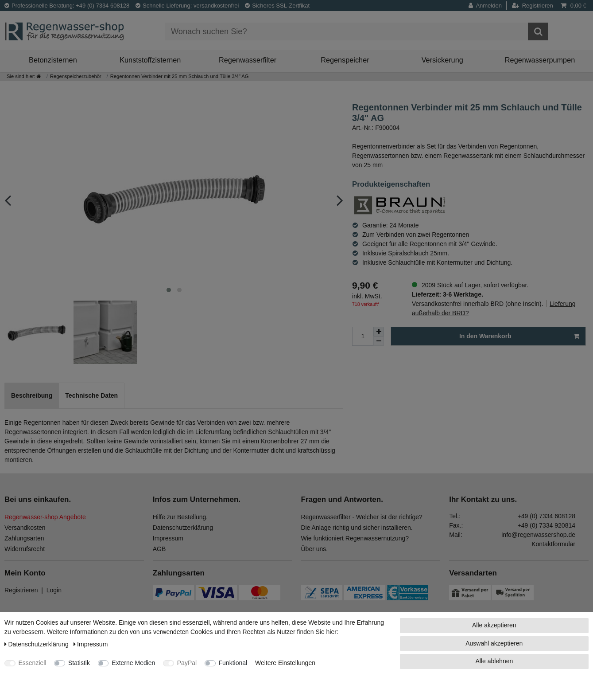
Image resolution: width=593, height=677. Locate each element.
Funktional (233, 662)
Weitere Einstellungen (285, 662)
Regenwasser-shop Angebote (45, 516)
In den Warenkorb (519, 336)
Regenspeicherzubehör (75, 76)
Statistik (79, 662)
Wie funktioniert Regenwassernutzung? (355, 538)
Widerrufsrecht (24, 548)
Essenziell (33, 662)
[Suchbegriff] (346, 31)
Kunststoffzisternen (150, 60)
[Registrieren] (532, 5)
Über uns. (314, 548)
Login (54, 590)
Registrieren (21, 590)
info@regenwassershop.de (538, 534)
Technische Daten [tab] (91, 395)
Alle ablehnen (494, 661)
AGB (159, 548)
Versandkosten (25, 527)
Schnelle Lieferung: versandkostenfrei (187, 5)
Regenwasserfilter (247, 60)
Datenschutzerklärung (183, 527)
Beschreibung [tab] (31, 395)
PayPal (187, 662)
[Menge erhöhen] (378, 332)
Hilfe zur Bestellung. (180, 516)
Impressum (168, 538)
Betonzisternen (53, 60)
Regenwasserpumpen (540, 60)
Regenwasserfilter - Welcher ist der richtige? (361, 516)
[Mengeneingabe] (362, 336)
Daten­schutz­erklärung (37, 644)
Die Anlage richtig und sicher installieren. (357, 527)
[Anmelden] (488, 5)
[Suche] (538, 31)
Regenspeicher (345, 60)
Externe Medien (133, 662)
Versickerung (442, 60)
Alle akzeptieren (494, 625)
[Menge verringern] (378, 341)
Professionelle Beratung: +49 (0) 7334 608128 (66, 5)
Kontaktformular (553, 544)
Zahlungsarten (24, 538)
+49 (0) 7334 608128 (546, 516)
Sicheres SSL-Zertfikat (277, 5)
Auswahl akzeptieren (494, 643)
